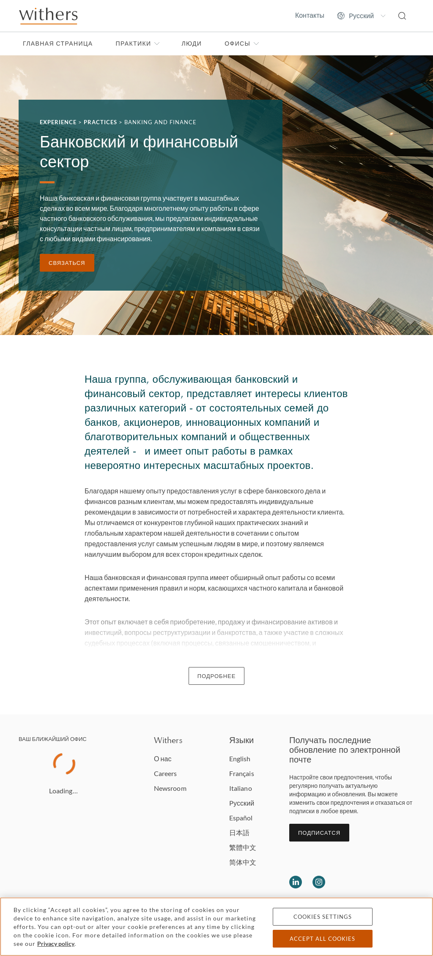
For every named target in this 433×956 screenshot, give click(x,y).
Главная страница (58, 43)
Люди (191, 43)
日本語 (239, 832)
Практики (137, 43)
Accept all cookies (322, 938)
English (240, 758)
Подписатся (319, 832)
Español (241, 818)
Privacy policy (55, 943)
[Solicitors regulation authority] (392, 882)
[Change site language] (361, 16)
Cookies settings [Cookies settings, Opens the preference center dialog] (322, 916)
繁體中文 (242, 847)
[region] (216, 926)
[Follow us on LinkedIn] (295, 882)
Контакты (309, 15)
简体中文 (242, 862)
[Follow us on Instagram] (318, 882)
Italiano (240, 788)
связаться (67, 262)
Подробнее (216, 676)
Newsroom (170, 788)
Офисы (242, 43)
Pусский (241, 803)
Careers (165, 773)
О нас (163, 758)
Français (241, 773)
